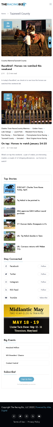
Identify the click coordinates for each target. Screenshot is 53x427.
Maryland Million (12, 347)
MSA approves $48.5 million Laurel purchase (31, 212)
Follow (43, 266)
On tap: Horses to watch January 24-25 (24, 143)
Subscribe (43, 297)
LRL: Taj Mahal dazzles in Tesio (30, 236)
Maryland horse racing (34, 132)
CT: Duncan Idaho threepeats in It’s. (32, 224)
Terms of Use (19, 421)
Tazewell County (20, 13)
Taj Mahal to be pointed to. (28, 200)
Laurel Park (18, 132)
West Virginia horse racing (36, 138)
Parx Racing (5, 135)
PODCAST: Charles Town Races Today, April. (30, 188)
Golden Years (37, 128)
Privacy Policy (34, 421)
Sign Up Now (26, 379)
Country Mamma (7, 61)
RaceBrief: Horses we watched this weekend (21, 67)
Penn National (18, 135)
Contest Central (12, 363)
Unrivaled (20, 138)
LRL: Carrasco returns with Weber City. (31, 247)
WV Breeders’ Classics (15, 355)
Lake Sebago (6, 132)
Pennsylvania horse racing (37, 135)
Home (3, 14)
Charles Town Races (9, 128)
